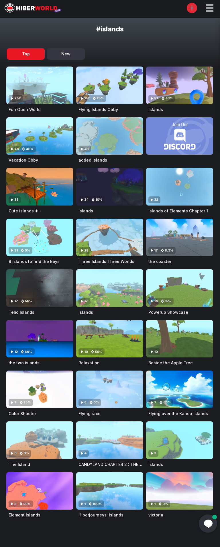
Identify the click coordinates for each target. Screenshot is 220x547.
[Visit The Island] (39, 440)
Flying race (89, 413)
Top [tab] (26, 53)
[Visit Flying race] (109, 389)
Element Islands (24, 514)
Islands (155, 109)
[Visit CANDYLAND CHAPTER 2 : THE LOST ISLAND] (109, 440)
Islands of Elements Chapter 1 (178, 210)
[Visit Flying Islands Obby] (109, 85)
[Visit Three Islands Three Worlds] (109, 237)
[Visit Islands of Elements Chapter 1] (179, 187)
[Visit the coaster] (179, 237)
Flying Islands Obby (98, 109)
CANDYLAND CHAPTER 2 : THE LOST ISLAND (122, 464)
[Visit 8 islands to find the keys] (39, 237)
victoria (155, 514)
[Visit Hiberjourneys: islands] (109, 491)
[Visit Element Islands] (39, 491)
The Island (19, 464)
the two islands (24, 362)
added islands (92, 160)
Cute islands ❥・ (25, 210)
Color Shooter (22, 413)
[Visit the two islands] (39, 339)
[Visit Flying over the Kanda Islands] (179, 389)
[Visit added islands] (109, 136)
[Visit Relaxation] (109, 339)
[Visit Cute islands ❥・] (39, 187)
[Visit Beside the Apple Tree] (179, 339)
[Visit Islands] (179, 85)
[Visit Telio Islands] (39, 288)
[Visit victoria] (179, 491)
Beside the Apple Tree (170, 362)
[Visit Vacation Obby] (39, 136)
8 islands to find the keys (34, 261)
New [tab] (65, 53)
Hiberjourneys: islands (100, 514)
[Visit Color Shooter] (39, 389)
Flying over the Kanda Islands (178, 413)
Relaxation (89, 362)
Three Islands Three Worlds (106, 261)
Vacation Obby (23, 160)
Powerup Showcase (168, 312)
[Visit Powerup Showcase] (179, 288)
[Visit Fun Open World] (39, 85)
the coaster (159, 261)
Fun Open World (25, 109)
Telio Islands (21, 312)
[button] (209, 8)
